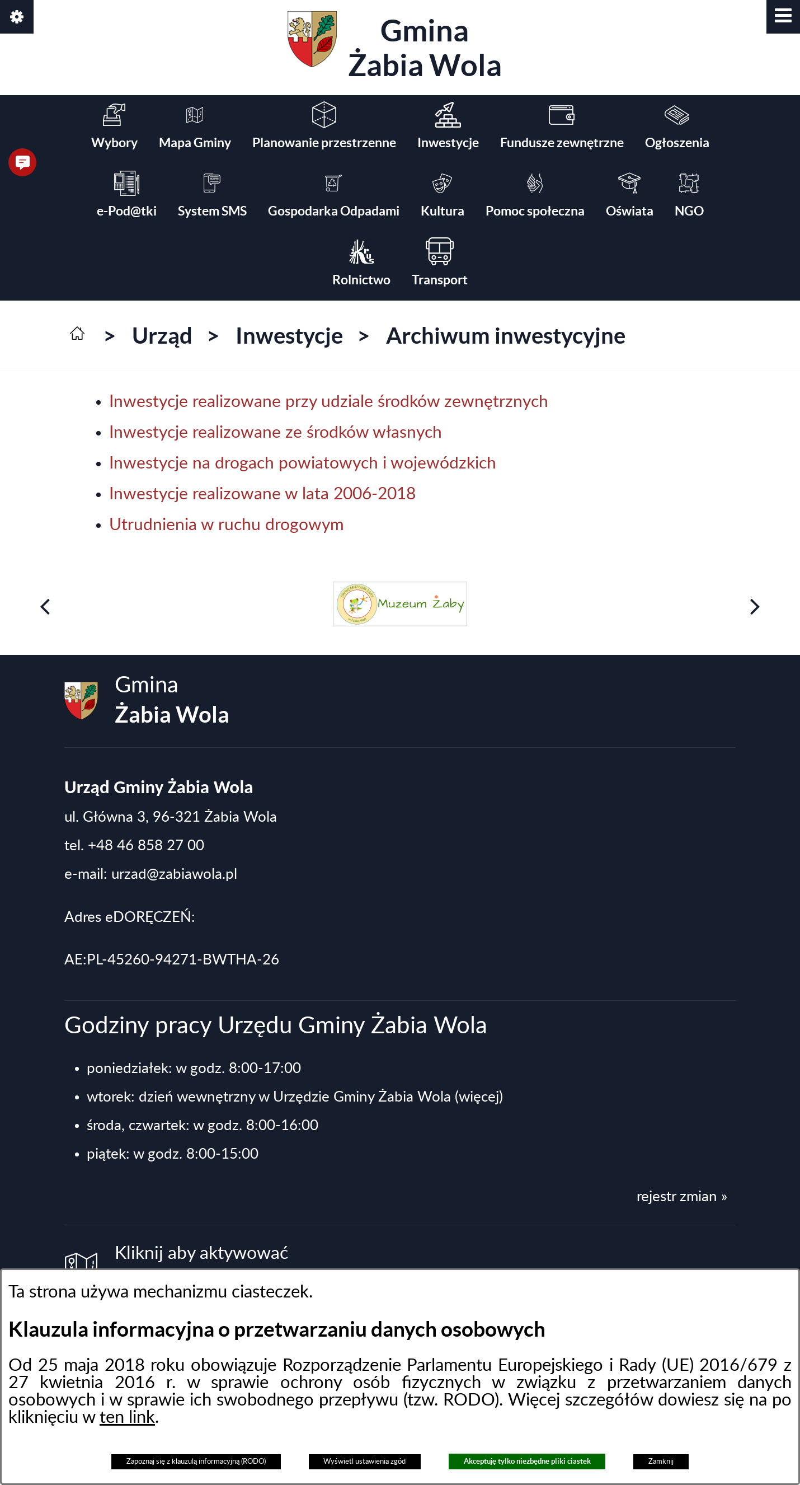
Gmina (395, 46)
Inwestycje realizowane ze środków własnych (275, 432)
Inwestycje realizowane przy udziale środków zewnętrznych (328, 401)
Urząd (162, 335)
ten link (127, 1417)
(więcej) (479, 1097)
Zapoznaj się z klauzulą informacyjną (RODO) (196, 1461)
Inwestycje (289, 335)
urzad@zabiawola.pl (174, 874)
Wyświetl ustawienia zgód (364, 1461)
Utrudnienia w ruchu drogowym (226, 525)
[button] (783, 17)
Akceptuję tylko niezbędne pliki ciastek (527, 1461)
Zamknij (661, 1461)
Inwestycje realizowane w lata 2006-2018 (262, 494)
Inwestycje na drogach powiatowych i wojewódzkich (302, 463)
